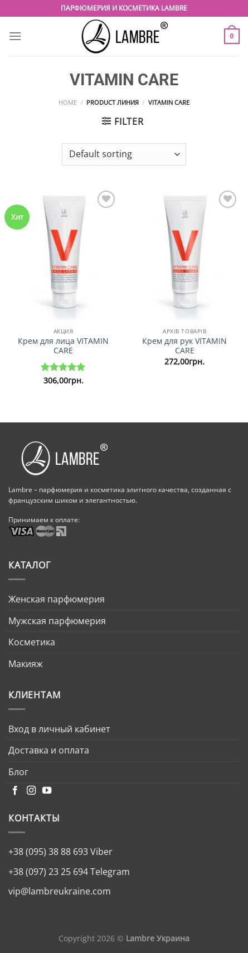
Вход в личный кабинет (59, 729)
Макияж (25, 664)
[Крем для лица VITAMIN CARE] (63, 255)
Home (68, 102)
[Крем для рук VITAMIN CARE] (184, 255)
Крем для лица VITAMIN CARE (63, 346)
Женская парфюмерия (56, 599)
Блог (18, 772)
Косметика (31, 642)
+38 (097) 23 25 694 (48, 872)
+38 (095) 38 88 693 (48, 851)
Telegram (109, 872)
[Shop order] (124, 154)
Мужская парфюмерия (57, 621)
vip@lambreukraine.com (59, 891)
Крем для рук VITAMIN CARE (184, 346)
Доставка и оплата (48, 750)
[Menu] (15, 36)
